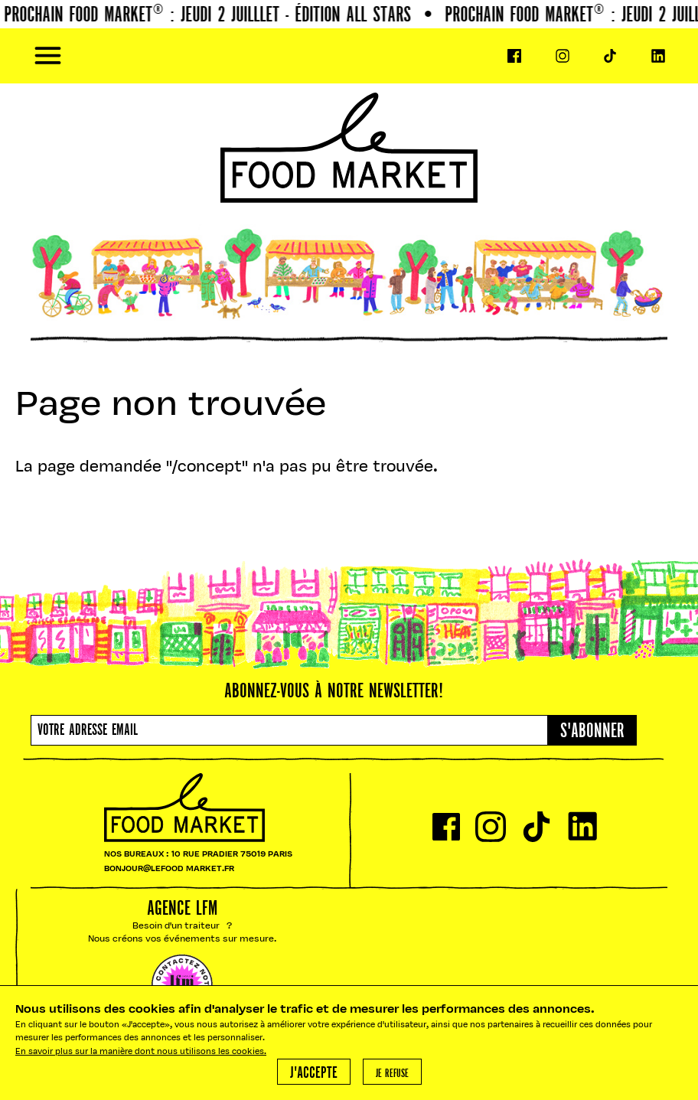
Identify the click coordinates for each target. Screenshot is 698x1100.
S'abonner (592, 732)
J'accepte (314, 1073)
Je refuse (392, 1074)
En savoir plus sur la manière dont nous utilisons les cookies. (140, 1052)
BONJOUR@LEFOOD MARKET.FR (169, 869)
